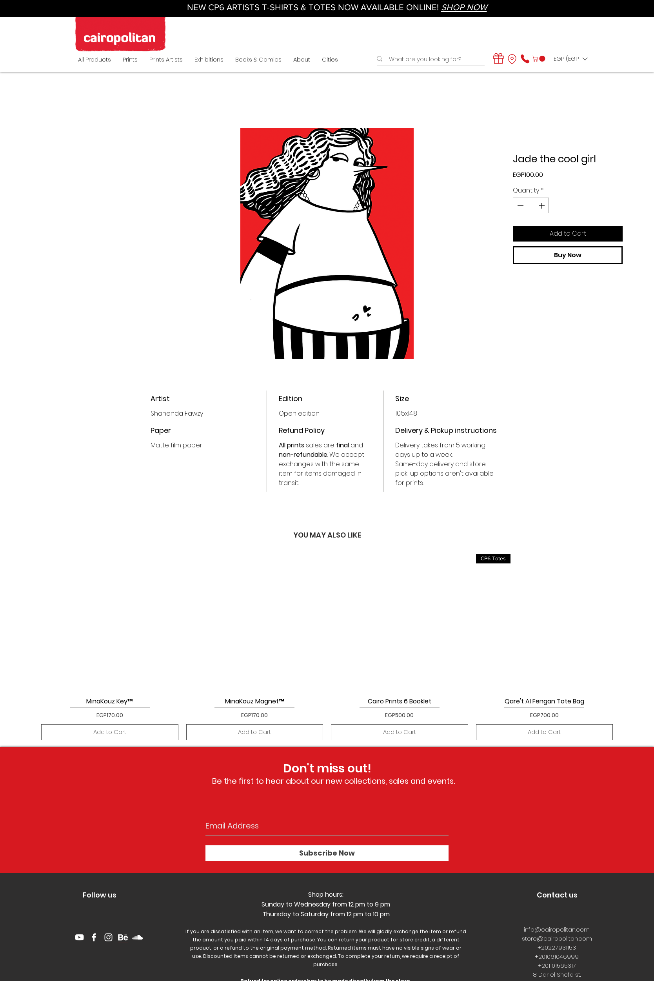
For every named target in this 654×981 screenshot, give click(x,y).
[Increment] (542, 205)
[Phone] (525, 59)
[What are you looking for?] (428, 59)
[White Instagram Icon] (108, 937)
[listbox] (570, 59)
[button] (539, 59)
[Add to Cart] (109, 732)
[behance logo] (123, 937)
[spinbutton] (531, 205)
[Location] (512, 59)
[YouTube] (79, 937)
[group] (327, 647)
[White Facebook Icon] (94, 937)
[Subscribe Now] (327, 853)
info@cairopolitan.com (557, 929)
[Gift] (498, 58)
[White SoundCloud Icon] (137, 937)
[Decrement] (519, 205)
